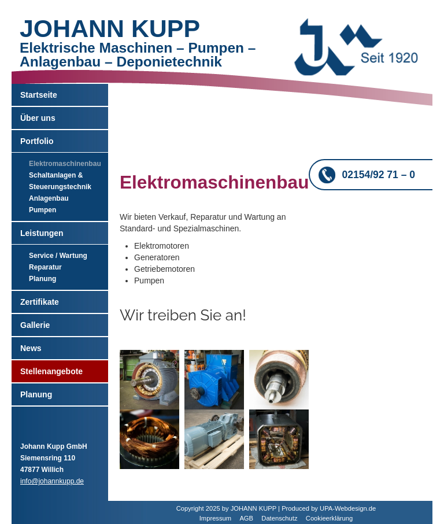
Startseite (38, 94)
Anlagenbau (49, 198)
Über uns (38, 118)
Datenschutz (279, 518)
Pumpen (42, 210)
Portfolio (37, 141)
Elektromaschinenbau (65, 164)
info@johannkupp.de (52, 481)
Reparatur (45, 267)
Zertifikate (39, 302)
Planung (42, 279)
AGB (246, 518)
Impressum (215, 518)
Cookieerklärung (329, 518)
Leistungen (42, 233)
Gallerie (35, 325)
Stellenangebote (51, 371)
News (31, 348)
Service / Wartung (58, 256)
